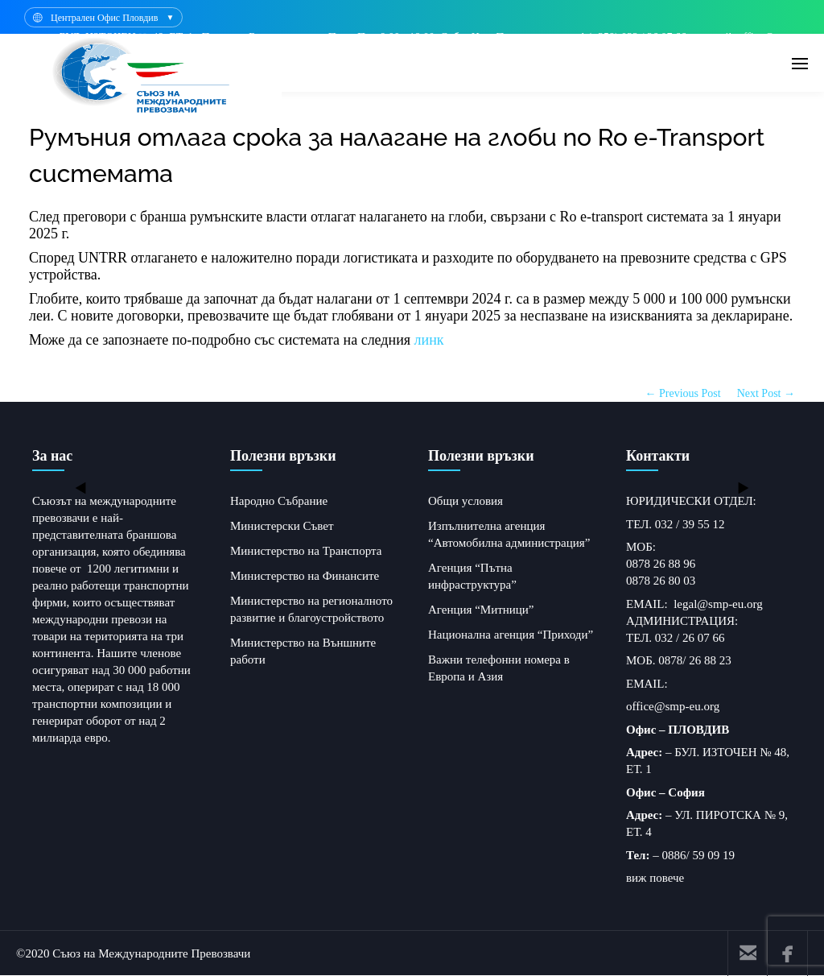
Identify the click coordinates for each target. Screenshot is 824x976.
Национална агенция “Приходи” (510, 634)
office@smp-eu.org (672, 706)
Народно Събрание (279, 500)
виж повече (655, 877)
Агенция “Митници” (481, 609)
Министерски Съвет (281, 525)
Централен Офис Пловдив (104, 17)
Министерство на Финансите (304, 575)
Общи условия (465, 500)
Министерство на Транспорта (305, 550)
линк (429, 340)
